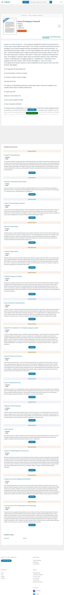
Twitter (37, 594)
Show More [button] (32, 109)
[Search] (50, 2)
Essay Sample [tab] (46, 36)
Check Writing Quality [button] (32, 113)
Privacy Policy (36, 578)
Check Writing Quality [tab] (55, 36)
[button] (2, 2)
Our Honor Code (36, 576)
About (2, 572)
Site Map (3, 578)
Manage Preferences (37, 581)
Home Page (24, 15)
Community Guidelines (38, 574)
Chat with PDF (36, 564)
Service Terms (36, 580)
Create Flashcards (6, 560)
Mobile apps (35, 562)
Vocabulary (6, 538)
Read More (32, 172)
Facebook (37, 590)
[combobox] (25, 2)
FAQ (2, 574)
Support (2, 576)
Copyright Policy (36, 572)
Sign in (61, 2)
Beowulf (40, 63)
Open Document (22, 30)
